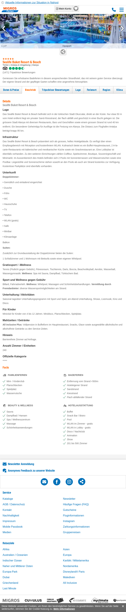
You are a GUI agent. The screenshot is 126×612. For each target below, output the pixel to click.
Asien (66, 549)
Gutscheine (69, 510)
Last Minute (9, 588)
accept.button (122, 606)
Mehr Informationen (64, 609)
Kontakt (7, 510)
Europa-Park (10, 571)
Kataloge (8, 498)
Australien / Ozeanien (15, 555)
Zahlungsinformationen (76, 526)
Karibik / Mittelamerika (76, 560)
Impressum (9, 521)
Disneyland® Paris (74, 571)
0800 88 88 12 (114, 10)
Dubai (6, 577)
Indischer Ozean (12, 560)
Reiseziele (8, 543)
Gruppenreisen (71, 532)
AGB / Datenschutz (14, 504)
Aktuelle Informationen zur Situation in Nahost (32, 2)
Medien (7, 532)
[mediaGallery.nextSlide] (122, 28)
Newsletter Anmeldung (21, 464)
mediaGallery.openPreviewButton (121, 39)
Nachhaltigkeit (11, 515)
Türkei (6, 65)
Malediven (69, 577)
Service (7, 492)
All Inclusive (70, 582)
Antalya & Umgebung (20, 65)
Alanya (35, 65)
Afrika (6, 549)
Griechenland (10, 582)
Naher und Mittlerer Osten (18, 566)
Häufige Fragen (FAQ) (76, 504)
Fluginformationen (73, 515)
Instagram (69, 521)
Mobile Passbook (13, 526)
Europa (67, 555)
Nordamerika (70, 566)
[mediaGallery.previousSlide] (3, 28)
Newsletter (69, 498)
